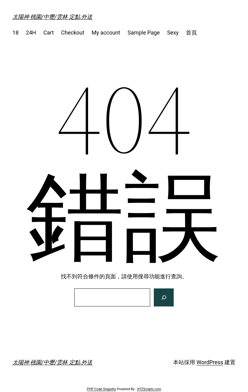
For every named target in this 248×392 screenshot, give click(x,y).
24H (31, 32)
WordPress (210, 362)
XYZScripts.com (149, 389)
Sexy (173, 32)
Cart (48, 32)
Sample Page (144, 32)
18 (16, 32)
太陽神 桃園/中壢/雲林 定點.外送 (53, 16)
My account (106, 32)
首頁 (191, 32)
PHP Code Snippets (101, 389)
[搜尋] (164, 297)
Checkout (72, 32)
